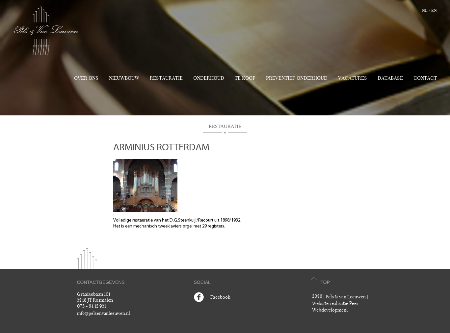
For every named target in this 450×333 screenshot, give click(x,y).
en (434, 10)
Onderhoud (208, 78)
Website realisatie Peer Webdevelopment (335, 307)
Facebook (220, 297)
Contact (425, 78)
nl (425, 10)
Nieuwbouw (124, 78)
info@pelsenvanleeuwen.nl (103, 313)
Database (390, 78)
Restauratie (166, 78)
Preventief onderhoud (297, 78)
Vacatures (352, 78)
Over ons (86, 78)
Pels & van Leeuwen (346, 296)
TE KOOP (245, 78)
